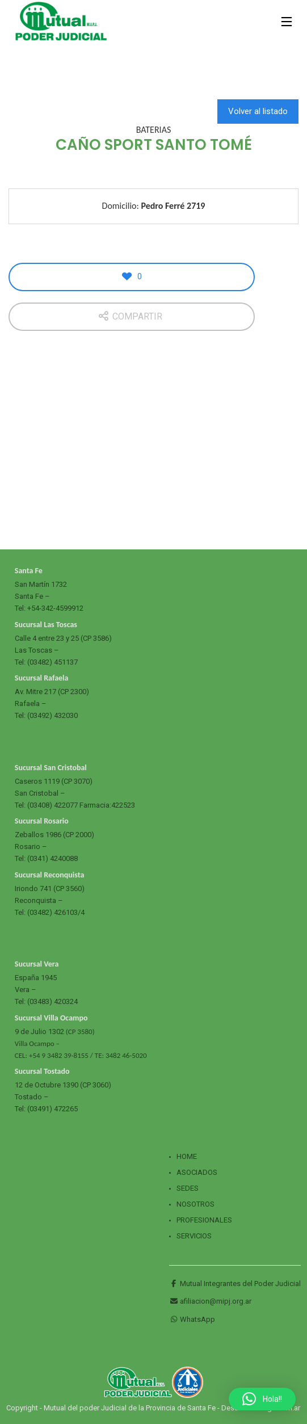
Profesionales (204, 1220)
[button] (262, 1399)
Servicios (194, 1236)
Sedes (187, 1188)
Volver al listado (258, 111)
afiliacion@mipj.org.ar (210, 1301)
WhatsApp (192, 1319)
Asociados (196, 1172)
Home (186, 1156)
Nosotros (195, 1204)
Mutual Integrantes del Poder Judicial (235, 1283)
